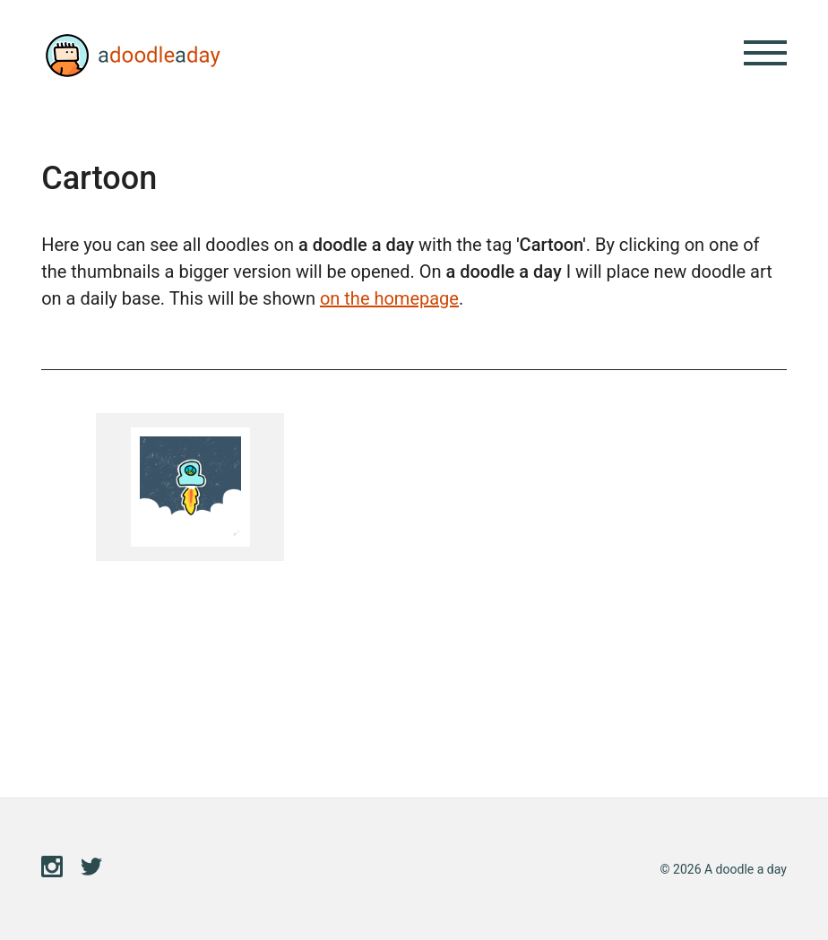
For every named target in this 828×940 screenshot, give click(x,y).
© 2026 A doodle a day (723, 869)
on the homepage (389, 298)
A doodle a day (130, 55)
